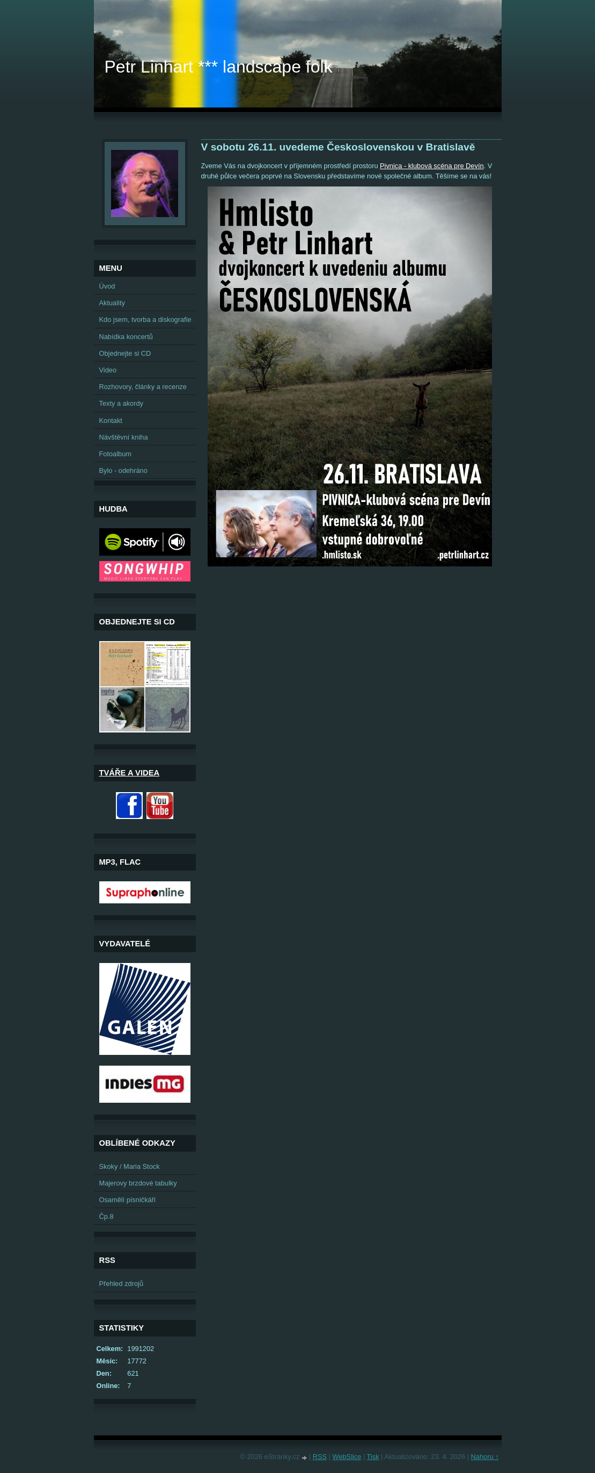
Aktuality (112, 303)
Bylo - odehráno (123, 470)
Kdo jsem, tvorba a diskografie (145, 319)
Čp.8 (106, 1216)
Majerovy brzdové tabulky (138, 1183)
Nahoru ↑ (485, 1457)
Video (108, 370)
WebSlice (347, 1457)
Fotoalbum (115, 454)
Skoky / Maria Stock (129, 1166)
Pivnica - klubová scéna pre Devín (431, 166)
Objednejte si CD (125, 353)
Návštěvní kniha (123, 437)
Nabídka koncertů (126, 337)
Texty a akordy (121, 403)
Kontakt (110, 420)
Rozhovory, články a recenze (143, 387)
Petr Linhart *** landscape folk (219, 66)
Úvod (107, 286)
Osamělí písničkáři (127, 1200)
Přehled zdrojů (121, 1284)
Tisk (373, 1457)
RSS (320, 1457)
